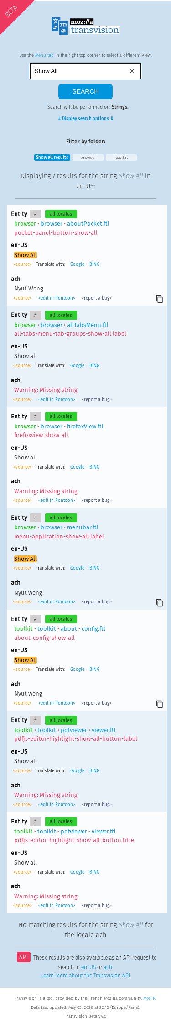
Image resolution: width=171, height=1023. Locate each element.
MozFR (149, 998)
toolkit (121, 157)
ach (108, 967)
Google (77, 264)
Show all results (52, 157)
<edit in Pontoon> (56, 298)
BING (94, 264)
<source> (23, 264)
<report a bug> (96, 298)
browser (88, 157)
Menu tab (44, 55)
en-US (88, 967)
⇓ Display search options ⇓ (85, 118)
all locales (61, 214)
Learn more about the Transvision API (85, 975)
